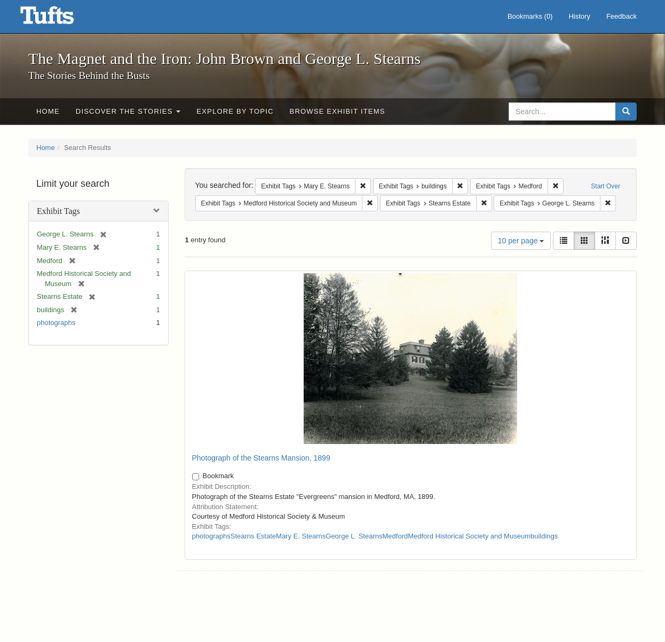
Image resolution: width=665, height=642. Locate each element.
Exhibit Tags (58, 211)
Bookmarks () (530, 16)
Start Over (605, 186)
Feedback (621, 16)
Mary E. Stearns (301, 536)
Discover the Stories (128, 111)
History (579, 16)
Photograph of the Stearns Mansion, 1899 (261, 458)
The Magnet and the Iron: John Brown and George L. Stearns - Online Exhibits (60, 18)
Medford (395, 536)
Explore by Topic (234, 111)
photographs (56, 323)
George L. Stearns (354, 536)
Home (48, 111)
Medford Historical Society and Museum (469, 536)
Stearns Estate (253, 536)
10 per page (521, 240)
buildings (544, 536)
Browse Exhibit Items (337, 111)
